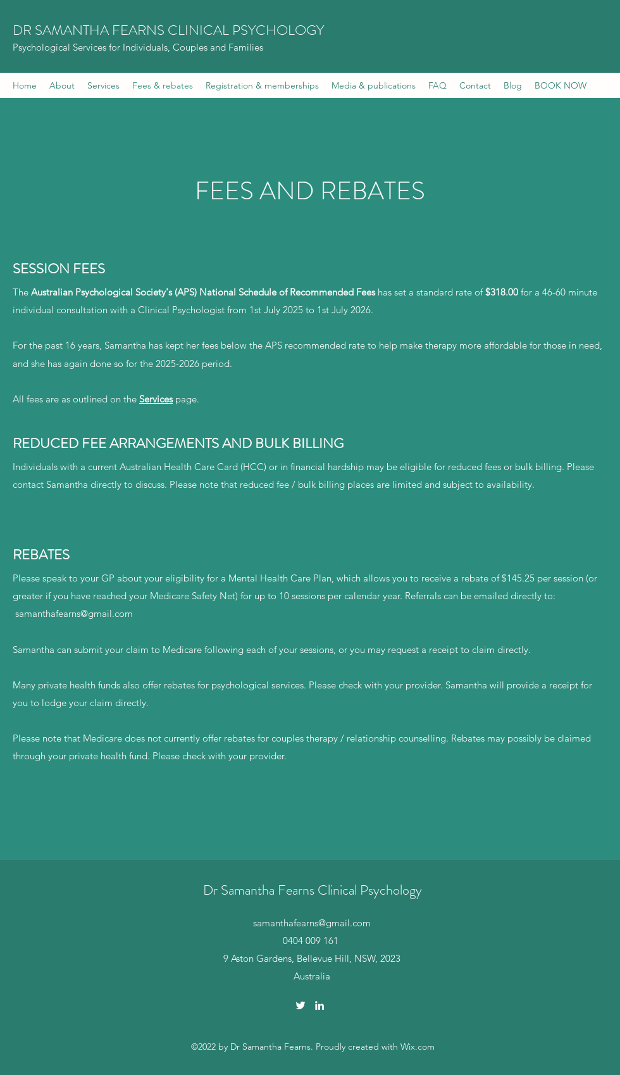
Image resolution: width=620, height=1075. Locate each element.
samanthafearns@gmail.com (74, 613)
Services (156, 399)
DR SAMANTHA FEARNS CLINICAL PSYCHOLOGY (168, 30)
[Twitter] (300, 1005)
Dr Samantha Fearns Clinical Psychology (312, 890)
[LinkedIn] (319, 1005)
